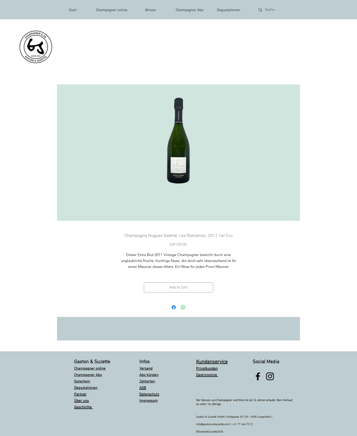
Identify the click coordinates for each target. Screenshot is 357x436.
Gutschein (82, 381)
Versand (145, 368)
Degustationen (85, 388)
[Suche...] (277, 10)
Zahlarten (147, 381)
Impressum (148, 401)
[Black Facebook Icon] (258, 376)
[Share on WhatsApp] (183, 307)
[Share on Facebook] (174, 307)
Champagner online (90, 368)
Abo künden (148, 375)
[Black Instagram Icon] (270, 376)
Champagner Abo (88, 375)
